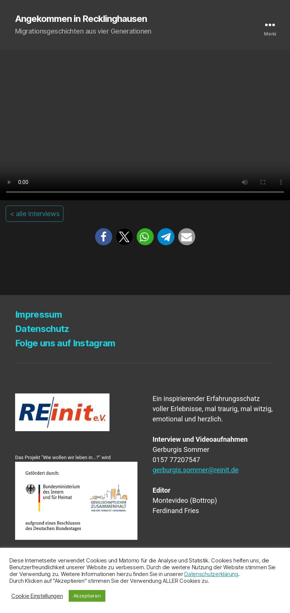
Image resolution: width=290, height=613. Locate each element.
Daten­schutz (42, 328)
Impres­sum (38, 314)
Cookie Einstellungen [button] (37, 596)
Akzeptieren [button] (87, 596)
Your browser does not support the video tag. (145, 124)
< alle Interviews (34, 214)
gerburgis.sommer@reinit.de (196, 470)
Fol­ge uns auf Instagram (65, 343)
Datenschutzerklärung (211, 574)
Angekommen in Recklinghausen (81, 18)
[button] (103, 236)
